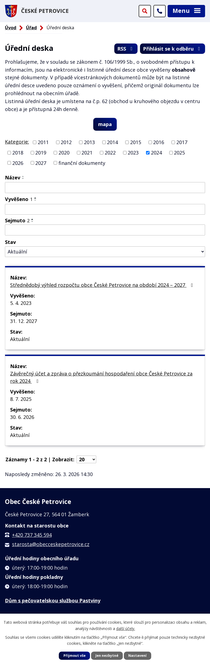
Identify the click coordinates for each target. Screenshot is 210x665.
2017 (181, 142)
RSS (126, 48)
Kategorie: (17, 141)
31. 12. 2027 (23, 321)
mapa (105, 124)
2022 (110, 152)
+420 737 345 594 (32, 535)
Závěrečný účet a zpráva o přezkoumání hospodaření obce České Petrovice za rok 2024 (101, 377)
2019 (40, 152)
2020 (64, 152)
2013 (89, 142)
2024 (156, 152)
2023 (133, 152)
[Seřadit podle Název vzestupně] (23, 176)
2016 (158, 142)
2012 (66, 142)
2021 (86, 152)
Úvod (10, 28)
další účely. (125, 628)
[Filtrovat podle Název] (105, 187)
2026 (17, 162)
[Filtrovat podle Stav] (105, 251)
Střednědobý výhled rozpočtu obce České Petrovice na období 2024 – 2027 (102, 285)
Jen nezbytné (106, 655)
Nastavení (137, 655)
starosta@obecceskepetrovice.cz (50, 544)
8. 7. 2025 (20, 399)
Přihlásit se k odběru (172, 48)
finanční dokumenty (82, 162)
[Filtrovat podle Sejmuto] (105, 229)
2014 (112, 142)
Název (12, 177)
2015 (135, 142)
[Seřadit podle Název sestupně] (23, 178)
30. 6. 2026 (22, 417)
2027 (40, 162)
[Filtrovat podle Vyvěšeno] (105, 209)
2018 (17, 152)
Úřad (31, 28)
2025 (179, 152)
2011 (43, 142)
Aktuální (20, 339)
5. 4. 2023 (20, 303)
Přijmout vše (74, 655)
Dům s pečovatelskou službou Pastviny (52, 600)
